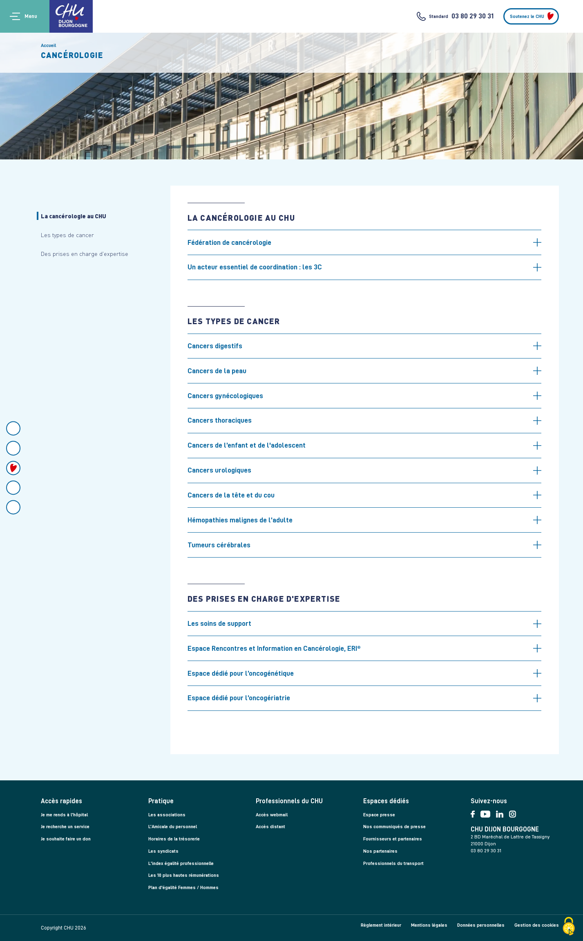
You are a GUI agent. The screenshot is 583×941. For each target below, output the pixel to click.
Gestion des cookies (536, 925)
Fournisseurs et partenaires (392, 838)
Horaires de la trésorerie (174, 838)
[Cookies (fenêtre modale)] (568, 927)
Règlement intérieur (381, 925)
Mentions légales (429, 925)
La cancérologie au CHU (73, 216)
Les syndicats (163, 851)
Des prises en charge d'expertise (84, 253)
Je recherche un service (65, 826)
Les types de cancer (67, 234)
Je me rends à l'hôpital (64, 814)
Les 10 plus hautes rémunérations (183, 875)
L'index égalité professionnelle (181, 863)
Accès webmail (272, 814)
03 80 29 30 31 (472, 16)
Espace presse (379, 814)
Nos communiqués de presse (394, 826)
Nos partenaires (380, 851)
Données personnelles (481, 925)
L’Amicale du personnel (172, 826)
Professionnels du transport (393, 863)
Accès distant (270, 826)
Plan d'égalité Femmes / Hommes (183, 887)
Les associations (166, 814)
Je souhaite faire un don (66, 838)
